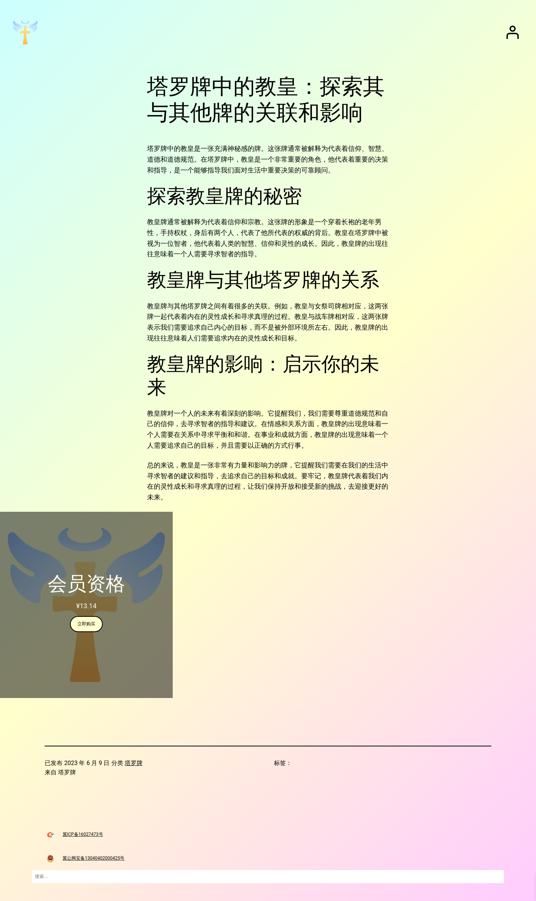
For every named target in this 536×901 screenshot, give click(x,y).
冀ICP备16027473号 (83, 834)
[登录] (512, 32)
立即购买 (86, 623)
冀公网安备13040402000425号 (93, 858)
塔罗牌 (134, 763)
